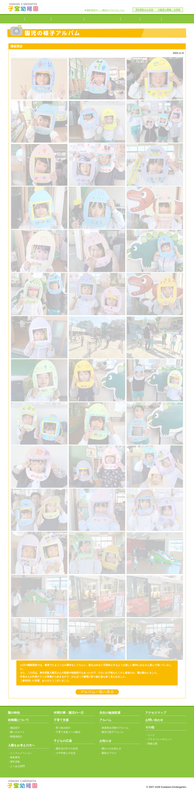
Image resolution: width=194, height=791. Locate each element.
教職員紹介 (16, 736)
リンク (132, 4)
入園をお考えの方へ (67, 19)
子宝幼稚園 (23, 7)
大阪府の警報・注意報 (169, 9)
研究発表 (174, 19)
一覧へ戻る (97, 691)
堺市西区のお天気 (144, 9)
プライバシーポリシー (154, 4)
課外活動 (15, 761)
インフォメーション (21, 753)
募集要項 (15, 757)
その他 (149, 727)
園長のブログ (109, 753)
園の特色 (16, 19)
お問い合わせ (117, 4)
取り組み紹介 (63, 727)
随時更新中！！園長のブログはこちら (105, 10)
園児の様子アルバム (113, 732)
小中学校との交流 (150, 19)
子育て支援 (130, 19)
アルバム (105, 720)
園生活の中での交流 (67, 748)
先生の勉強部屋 (109, 712)
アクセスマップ (95, 4)
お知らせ (105, 740)
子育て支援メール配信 (68, 732)
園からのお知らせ (111, 748)
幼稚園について (38, 19)
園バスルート (17, 732)
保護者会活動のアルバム (115, 727)
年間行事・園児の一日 (102, 19)
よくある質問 (17, 766)
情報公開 (177, 4)
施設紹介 (15, 727)
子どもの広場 (63, 740)
